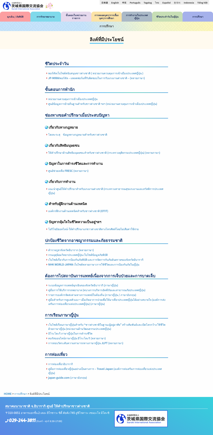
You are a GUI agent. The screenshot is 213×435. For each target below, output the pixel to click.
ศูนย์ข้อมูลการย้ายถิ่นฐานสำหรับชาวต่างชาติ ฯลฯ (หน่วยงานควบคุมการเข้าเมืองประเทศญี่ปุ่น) (102, 104)
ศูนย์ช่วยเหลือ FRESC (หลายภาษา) (68, 171)
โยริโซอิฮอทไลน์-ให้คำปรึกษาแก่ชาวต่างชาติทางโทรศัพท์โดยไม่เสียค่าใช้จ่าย (93, 229)
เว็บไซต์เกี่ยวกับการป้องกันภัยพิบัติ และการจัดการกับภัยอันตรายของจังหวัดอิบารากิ (96, 260)
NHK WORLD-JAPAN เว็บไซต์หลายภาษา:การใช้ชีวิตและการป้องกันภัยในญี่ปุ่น (93, 264)
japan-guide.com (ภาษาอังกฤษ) (67, 378)
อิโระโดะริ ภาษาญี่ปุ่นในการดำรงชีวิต (70, 333)
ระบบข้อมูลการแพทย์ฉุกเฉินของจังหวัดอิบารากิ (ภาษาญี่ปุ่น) (83, 285)
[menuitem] (104, 2)
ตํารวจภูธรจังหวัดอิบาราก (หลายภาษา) (71, 250)
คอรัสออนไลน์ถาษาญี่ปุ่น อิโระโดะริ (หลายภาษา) (77, 338)
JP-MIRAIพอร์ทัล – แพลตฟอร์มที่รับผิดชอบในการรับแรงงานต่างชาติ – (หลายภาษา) (96, 78)
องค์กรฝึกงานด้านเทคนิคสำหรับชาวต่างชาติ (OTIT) (78, 211)
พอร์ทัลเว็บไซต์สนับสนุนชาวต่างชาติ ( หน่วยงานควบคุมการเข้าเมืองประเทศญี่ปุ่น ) (95, 73)
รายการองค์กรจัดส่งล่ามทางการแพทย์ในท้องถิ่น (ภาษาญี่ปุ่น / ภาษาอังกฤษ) (92, 295)
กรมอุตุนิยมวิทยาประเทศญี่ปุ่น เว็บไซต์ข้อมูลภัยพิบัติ (78, 255)
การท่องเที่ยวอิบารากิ (60, 364)
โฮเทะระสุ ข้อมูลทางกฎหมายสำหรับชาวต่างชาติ (77, 134)
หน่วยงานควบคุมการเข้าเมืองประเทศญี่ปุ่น (73, 99)
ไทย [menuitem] (157, 2)
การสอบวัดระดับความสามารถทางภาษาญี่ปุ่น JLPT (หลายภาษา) (85, 343)
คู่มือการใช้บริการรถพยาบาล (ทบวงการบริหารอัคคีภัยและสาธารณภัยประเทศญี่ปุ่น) (96, 290)
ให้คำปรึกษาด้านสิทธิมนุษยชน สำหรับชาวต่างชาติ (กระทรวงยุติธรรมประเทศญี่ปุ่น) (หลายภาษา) (104, 153)
